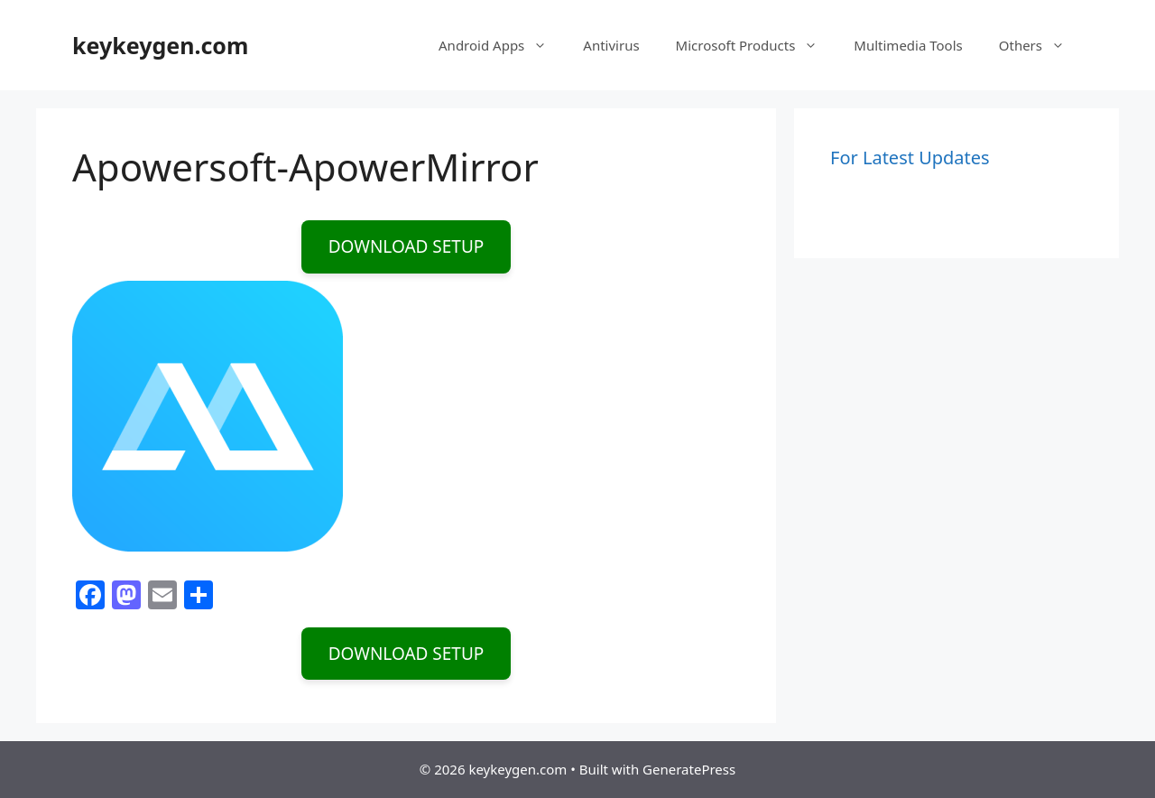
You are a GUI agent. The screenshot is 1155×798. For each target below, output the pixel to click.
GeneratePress (688, 769)
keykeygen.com (160, 45)
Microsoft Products (756, 45)
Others (1041, 45)
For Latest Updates (910, 157)
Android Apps (502, 45)
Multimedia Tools (908, 45)
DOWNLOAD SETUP (406, 246)
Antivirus (611, 45)
